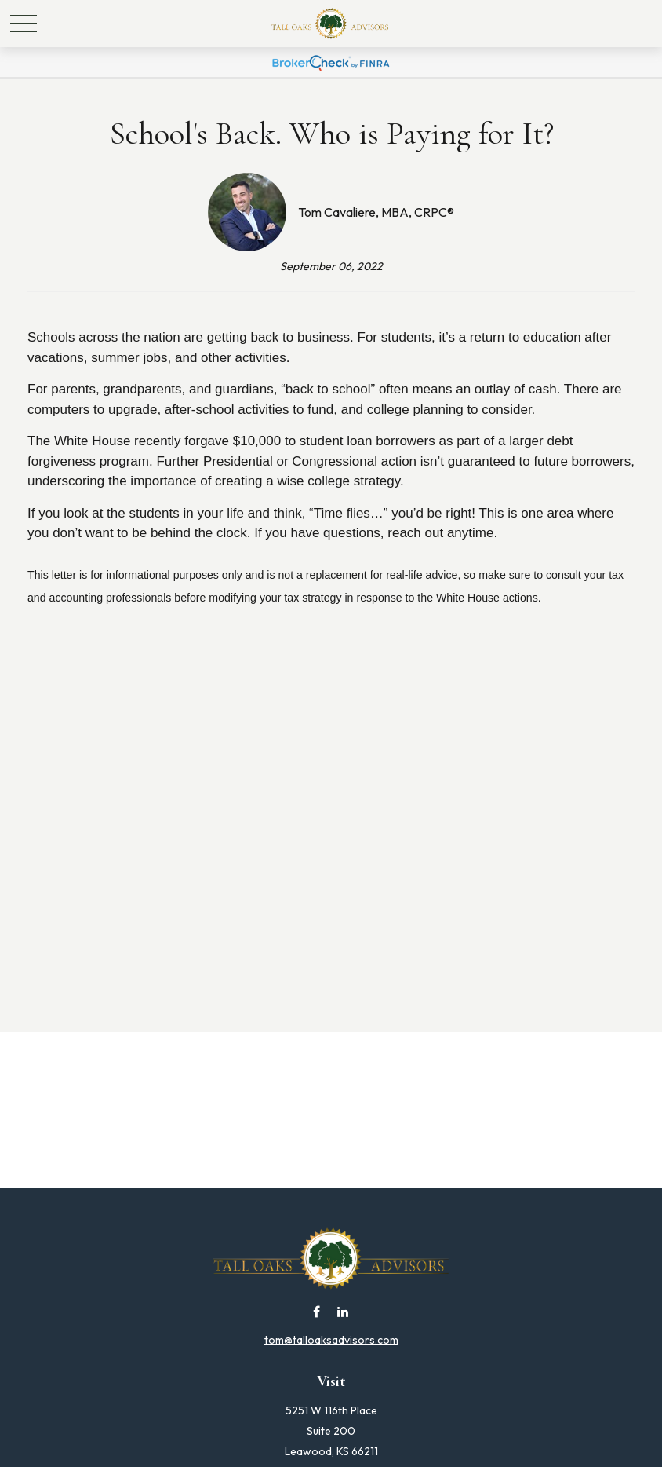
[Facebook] (316, 1311)
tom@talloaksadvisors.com (331, 1340)
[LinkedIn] (343, 1311)
